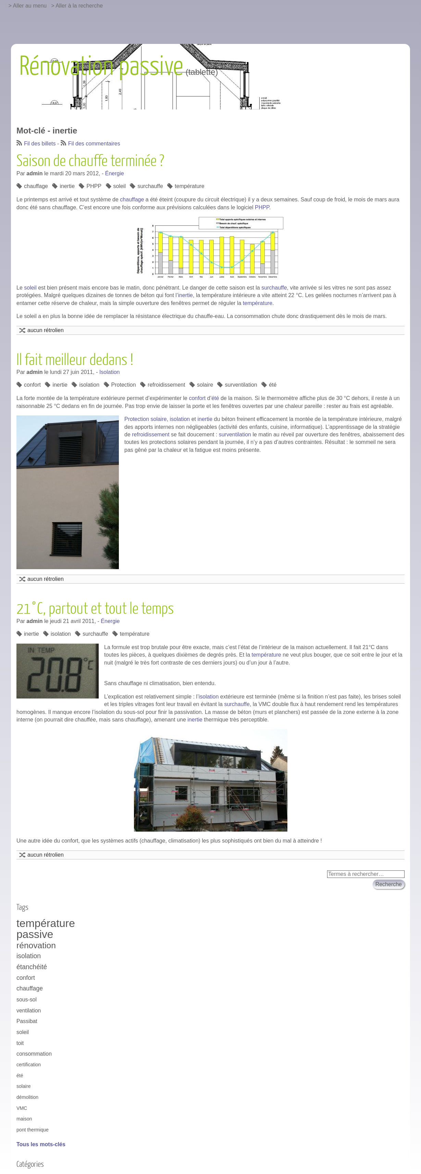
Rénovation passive (101, 66)
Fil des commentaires (94, 143)
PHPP (93, 186)
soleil (119, 186)
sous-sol (26, 999)
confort (32, 385)
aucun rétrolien (45, 330)
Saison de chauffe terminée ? (90, 161)
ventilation (28, 1010)
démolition (27, 1097)
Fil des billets (39, 143)
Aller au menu (30, 6)
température (189, 186)
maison (24, 1119)
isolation (89, 385)
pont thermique (32, 1129)
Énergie (114, 173)
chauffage (36, 186)
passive (34, 934)
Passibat (26, 1021)
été (272, 385)
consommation (34, 1054)
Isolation (109, 372)
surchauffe (150, 186)
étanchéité (31, 967)
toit (20, 1043)
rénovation (36, 945)
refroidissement (166, 385)
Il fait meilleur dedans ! (74, 360)
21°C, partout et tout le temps (95, 609)
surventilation (241, 385)
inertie (67, 186)
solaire (205, 385)
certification (28, 1064)
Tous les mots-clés (40, 1144)
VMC (21, 1108)
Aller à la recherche (79, 6)
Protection (123, 385)
